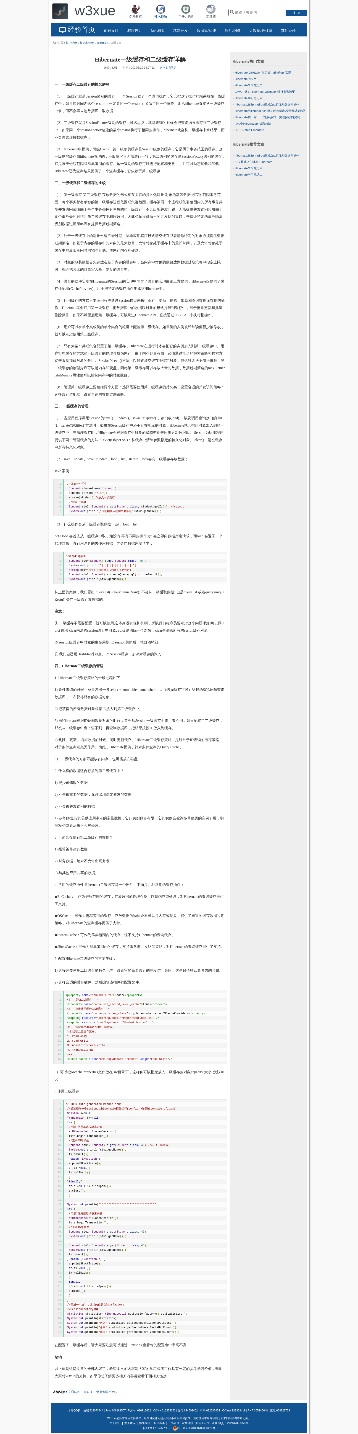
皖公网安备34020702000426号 (194, 1428)
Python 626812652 (139, 1410)
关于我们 (115, 1423)
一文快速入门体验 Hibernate (253, 162)
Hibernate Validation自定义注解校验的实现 (263, 72)
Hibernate (102, 42)
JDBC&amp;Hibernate (249, 130)
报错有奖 (159, 1423)
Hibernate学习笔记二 (249, 85)
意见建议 (129, 1423)
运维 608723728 (280, 1410)
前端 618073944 (93, 1410)
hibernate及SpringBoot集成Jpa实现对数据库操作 (267, 104)
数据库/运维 (87, 42)
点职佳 (88, 1392)
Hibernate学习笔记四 (249, 98)
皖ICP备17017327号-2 (156, 1428)
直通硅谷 (74, 1392)
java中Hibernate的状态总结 (253, 123)
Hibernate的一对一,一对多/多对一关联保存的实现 (267, 117)
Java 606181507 (115, 1410)
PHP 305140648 (258, 1410)
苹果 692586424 (210, 1410)
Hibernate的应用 (246, 79)
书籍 (190, 16)
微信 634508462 (188, 1410)
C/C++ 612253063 (164, 1410)
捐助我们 (144, 1423)
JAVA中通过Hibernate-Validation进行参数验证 (265, 91)
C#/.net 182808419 (233, 1410)
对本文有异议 (168, 67)
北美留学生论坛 (106, 1392)
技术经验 (71, 42)
